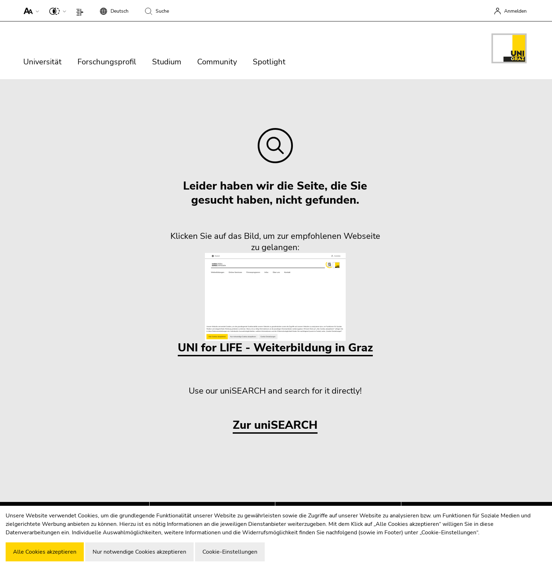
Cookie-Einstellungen (229, 552)
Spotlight (269, 62)
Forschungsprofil (106, 62)
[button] (30, 10)
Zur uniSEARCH (275, 425)
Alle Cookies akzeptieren (44, 552)
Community (217, 62)
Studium (166, 62)
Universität (42, 62)
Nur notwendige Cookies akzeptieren (139, 552)
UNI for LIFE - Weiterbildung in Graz (275, 304)
